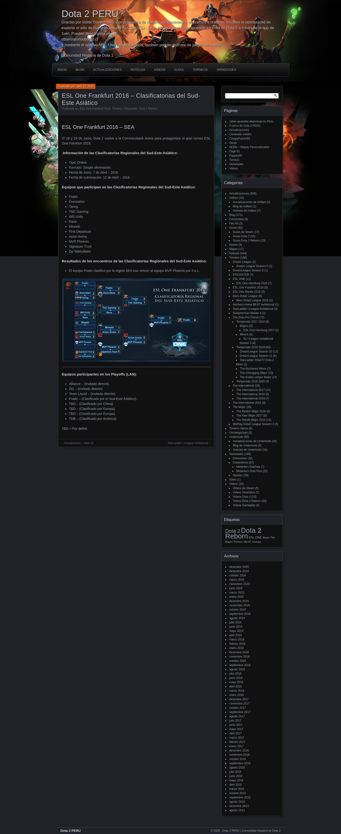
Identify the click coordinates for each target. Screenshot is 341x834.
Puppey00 (235, 155)
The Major (239, 407)
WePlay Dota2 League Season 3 (253, 424)
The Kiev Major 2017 (249, 415)
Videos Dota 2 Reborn (247, 501)
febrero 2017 (237, 742)
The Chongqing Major (253, 373)
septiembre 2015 (239, 797)
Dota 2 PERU (90, 14)
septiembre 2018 (239, 665)
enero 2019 (236, 648)
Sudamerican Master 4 (247, 313)
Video (232, 479)
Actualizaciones (107, 69)
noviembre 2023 (239, 584)
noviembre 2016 (239, 754)
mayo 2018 (236, 682)
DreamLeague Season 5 (248, 270)
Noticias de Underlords (247, 449)
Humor (233, 244)
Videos (160, 69)
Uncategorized (238, 432)
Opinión (237, 475)
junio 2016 (235, 776)
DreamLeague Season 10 (256, 351)
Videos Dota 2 (242, 496)
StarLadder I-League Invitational (253, 308)
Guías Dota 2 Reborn (246, 240)
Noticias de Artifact (244, 210)
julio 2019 (235, 622)
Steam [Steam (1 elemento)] (266, 537)
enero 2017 (236, 746)
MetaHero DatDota (248, 466)
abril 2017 (235, 733)
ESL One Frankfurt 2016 (95, 108)
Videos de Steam (243, 488)
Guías (179, 69)
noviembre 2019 (239, 605)
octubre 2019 (237, 609)
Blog (80, 69)
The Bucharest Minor (253, 368)
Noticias (137, 69)
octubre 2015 (237, 793)
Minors (244, 334)
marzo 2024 (236, 579)
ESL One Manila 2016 (246, 291)
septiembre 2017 (239, 712)
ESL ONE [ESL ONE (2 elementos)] (255, 537)
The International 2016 (247, 402)
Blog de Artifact (242, 206)
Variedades (226, 69)
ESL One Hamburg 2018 (251, 283)
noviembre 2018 (239, 656)
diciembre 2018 (239, 652)
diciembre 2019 (239, 601)
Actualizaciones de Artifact (249, 202)
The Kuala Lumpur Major (255, 377)
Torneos (200, 69)
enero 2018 (236, 695)
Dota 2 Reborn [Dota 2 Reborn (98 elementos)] (243, 533)
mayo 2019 (236, 631)
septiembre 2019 (239, 614)
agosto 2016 (237, 767)
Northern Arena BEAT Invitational (253, 304)
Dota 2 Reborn (148, 108)
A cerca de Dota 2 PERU (244, 125)
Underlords (236, 437)
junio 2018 (235, 678)
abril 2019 (235, 635)
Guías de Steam (243, 232)
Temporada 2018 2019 (250, 347)
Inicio (62, 69)
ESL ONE (239, 279)
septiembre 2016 (239, 763)
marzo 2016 (236, 789)
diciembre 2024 (239, 571)
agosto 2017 (237, 716)
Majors (244, 326)
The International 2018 (250, 394)
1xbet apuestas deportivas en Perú (251, 121)
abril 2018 (235, 686)
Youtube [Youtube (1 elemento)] (256, 541)
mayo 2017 (236, 729)
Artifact (233, 197)
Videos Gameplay (244, 505)
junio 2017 (235, 725)
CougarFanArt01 (239, 138)
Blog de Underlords (245, 445)
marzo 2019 (236, 639)
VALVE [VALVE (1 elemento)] (247, 541)
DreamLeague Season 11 (256, 355)
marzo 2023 (236, 592)
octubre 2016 (237, 759)
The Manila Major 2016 (250, 420)
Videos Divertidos (244, 492)
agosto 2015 (237, 801)
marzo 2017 (236, 737)
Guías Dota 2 (241, 236)
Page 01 (234, 151)
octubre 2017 (237, 707)
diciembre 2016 (239, 750)
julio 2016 (235, 772)
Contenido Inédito (240, 134)
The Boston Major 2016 (251, 411)
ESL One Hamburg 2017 (258, 330)
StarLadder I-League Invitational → (190, 443)
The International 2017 (250, 390)
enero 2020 (236, 596)
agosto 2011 (237, 810)
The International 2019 (250, 398)
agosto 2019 (237, 618)
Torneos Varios (238, 428)
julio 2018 (235, 673)
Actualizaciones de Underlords (252, 441)
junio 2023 (235, 588)
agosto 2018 (237, 669)
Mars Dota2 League (245, 296)
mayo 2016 (236, 780)
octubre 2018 (237, 661)
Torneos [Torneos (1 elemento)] (237, 541)
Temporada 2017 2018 (250, 321)
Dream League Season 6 (252, 266)
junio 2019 (235, 626)
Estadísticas (240, 462)
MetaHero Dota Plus (249, 471)
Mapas (233, 249)
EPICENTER (241, 274)
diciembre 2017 (239, 699)
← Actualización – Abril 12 (77, 443)
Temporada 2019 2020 (250, 381)
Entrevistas (240, 458)
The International (243, 385)
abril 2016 (235, 784)
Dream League (242, 262)
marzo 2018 (236, 690)
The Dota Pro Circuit (246, 317)
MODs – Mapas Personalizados (249, 147)
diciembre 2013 (239, 806)
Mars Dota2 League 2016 (252, 300)
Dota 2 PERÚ (70, 831)
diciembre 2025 (239, 567)
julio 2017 (235, 720)
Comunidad (236, 219)
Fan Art (233, 223)
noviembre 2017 (239, 703)
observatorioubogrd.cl (80, 39)
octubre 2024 (237, 575)
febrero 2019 (237, 643)
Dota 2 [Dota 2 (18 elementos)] (232, 531)
